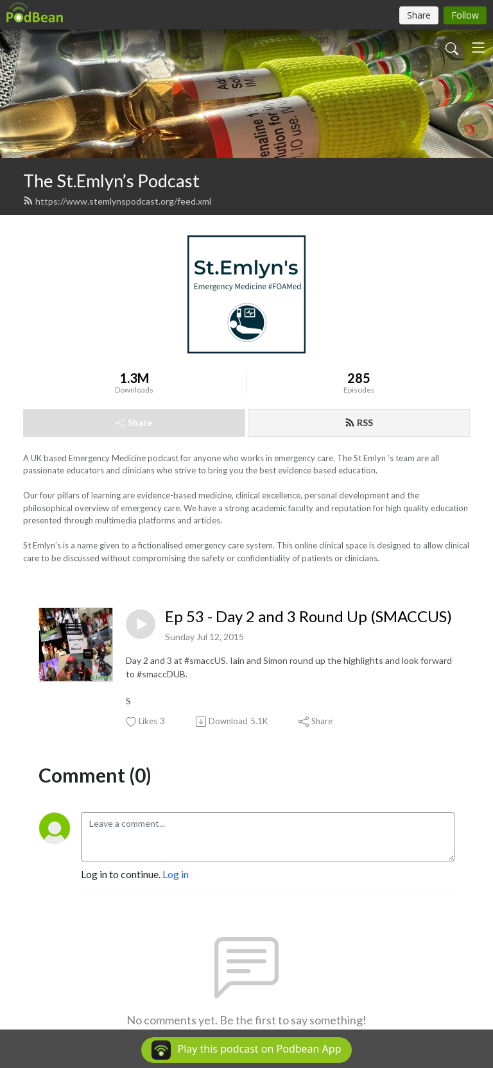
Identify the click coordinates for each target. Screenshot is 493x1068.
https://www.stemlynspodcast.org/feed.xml (117, 201)
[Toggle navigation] (478, 47)
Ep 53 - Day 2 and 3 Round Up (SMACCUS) (308, 616)
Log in (175, 874)
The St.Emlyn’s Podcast (111, 180)
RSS (359, 422)
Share (134, 422)
